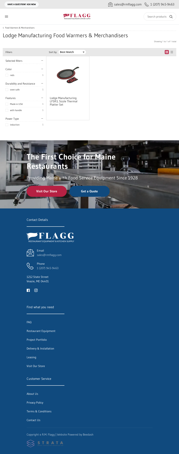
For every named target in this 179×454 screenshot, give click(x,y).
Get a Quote (89, 191)
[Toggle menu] (6, 16)
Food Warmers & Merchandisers (19, 27)
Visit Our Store (46, 191)
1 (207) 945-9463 (47, 268)
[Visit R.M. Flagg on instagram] (36, 290)
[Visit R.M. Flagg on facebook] (28, 290)
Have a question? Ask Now (21, 4)
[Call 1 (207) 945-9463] (159, 4)
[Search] (160, 16)
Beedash (88, 434)
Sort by (53, 52)
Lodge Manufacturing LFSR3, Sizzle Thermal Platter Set (63, 101)
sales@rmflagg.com (49, 255)
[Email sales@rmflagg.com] (125, 4)
